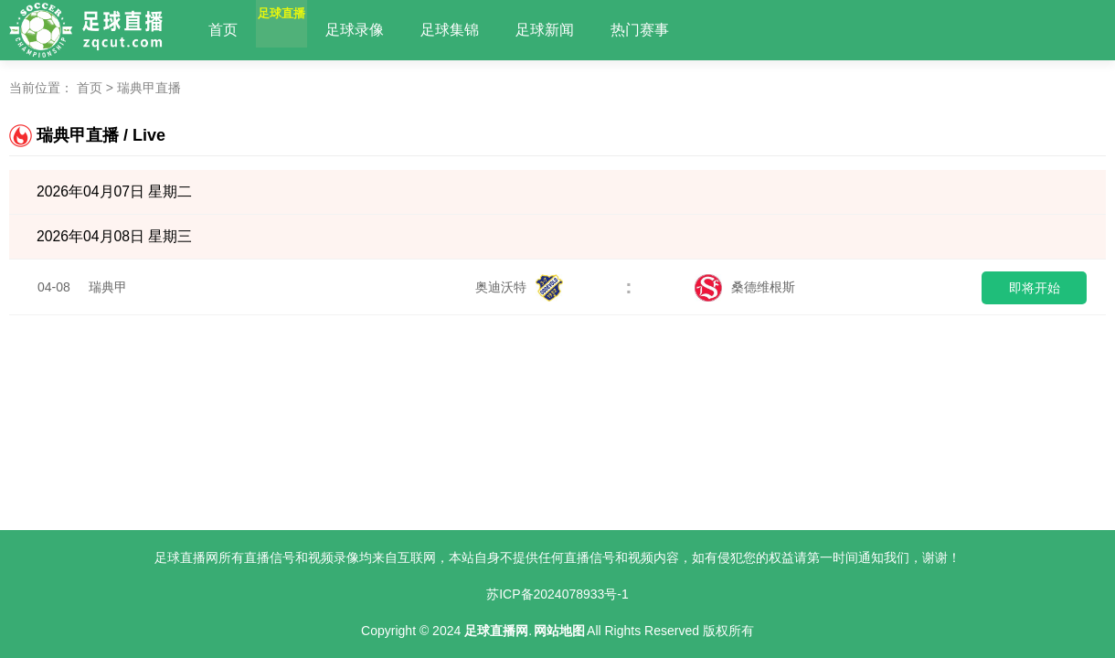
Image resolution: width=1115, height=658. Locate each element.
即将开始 (1034, 288)
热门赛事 (683, 29)
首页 (223, 29)
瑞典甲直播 (149, 87)
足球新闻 (588, 29)
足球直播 (303, 29)
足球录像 (398, 29)
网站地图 (559, 630)
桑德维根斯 (745, 287)
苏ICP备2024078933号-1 (557, 594)
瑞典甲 (108, 287)
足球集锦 (493, 29)
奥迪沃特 (519, 287)
